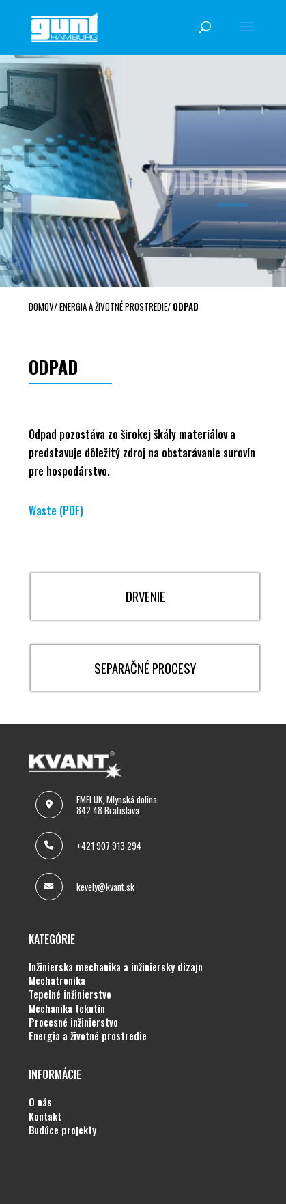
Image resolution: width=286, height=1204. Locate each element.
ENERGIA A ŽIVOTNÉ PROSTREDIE (88, 1036)
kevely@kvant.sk (105, 886)
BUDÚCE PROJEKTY (62, 1130)
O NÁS (40, 1102)
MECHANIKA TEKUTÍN (67, 1009)
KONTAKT (45, 1116)
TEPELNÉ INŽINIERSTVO (70, 994)
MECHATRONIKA (57, 981)
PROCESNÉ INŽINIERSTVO (73, 1022)
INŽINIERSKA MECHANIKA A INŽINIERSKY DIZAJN (116, 967)
